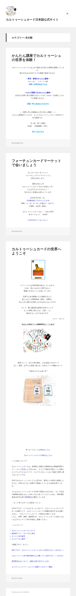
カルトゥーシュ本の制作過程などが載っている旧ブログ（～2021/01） (38, 556)
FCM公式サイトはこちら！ (38, 220)
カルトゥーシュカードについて (23, 531)
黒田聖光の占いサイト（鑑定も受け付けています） (31, 561)
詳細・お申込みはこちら (38, 84)
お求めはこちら (44, 450)
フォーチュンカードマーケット (37, 175)
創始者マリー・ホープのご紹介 (23, 533)
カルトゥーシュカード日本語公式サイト (32, 19)
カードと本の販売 (18, 536)
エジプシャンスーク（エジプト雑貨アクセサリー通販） (33, 567)
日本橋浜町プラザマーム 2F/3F (38, 201)
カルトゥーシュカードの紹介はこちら (38, 455)
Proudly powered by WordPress (20, 592)
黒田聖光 (28, 497)
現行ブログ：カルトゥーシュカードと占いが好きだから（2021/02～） (38, 550)
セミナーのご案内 (18, 539)
